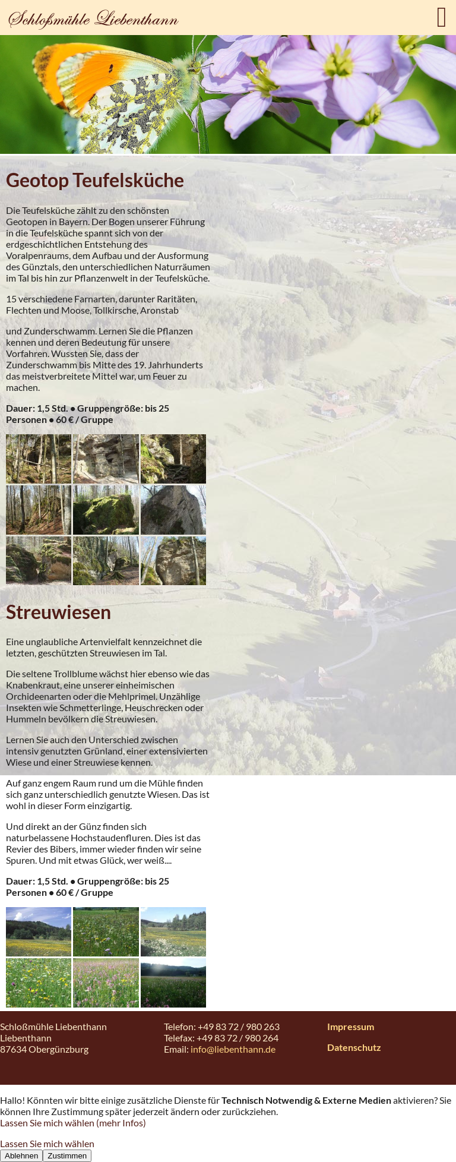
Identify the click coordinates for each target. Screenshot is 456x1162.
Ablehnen (21, 1155)
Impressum (350, 1026)
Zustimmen (67, 1155)
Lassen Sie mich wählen (47, 1143)
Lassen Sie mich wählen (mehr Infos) (73, 1122)
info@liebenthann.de (233, 1048)
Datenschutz (354, 1047)
